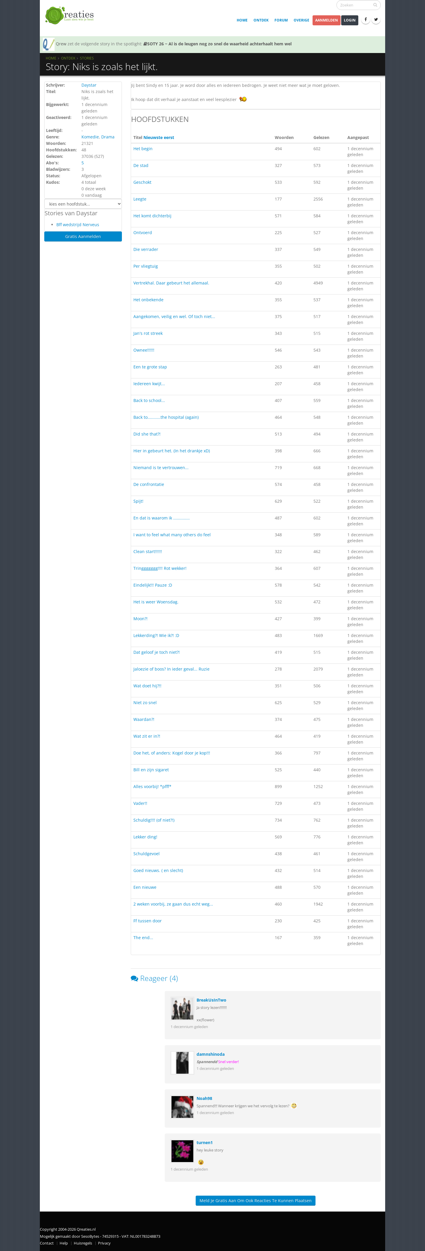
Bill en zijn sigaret (151, 769)
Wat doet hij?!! (147, 686)
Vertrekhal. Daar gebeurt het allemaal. (171, 283)
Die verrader (145, 249)
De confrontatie (148, 484)
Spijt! (138, 501)
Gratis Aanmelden (83, 236)
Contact (47, 1243)
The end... (143, 937)
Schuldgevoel (146, 853)
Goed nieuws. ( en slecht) (158, 870)
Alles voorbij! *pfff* (152, 786)
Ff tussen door (147, 921)
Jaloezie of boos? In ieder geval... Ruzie (171, 669)
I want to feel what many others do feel (172, 534)
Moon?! (140, 618)
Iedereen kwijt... (149, 383)
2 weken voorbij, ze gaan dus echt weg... (173, 904)
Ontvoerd (142, 232)
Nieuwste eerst (158, 137)
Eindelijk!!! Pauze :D (152, 585)
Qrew (61, 44)
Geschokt (142, 182)
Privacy (104, 1243)
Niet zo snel (145, 702)
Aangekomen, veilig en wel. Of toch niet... (174, 316)
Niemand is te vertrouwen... (161, 467)
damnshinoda (211, 1054)
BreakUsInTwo (211, 1000)
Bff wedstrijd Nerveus (77, 224)
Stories (87, 58)
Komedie (90, 137)
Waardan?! (143, 719)
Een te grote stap (150, 367)
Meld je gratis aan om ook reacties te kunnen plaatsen (256, 1200)
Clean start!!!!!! (147, 551)
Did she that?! (147, 434)
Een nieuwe (144, 887)
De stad (140, 165)
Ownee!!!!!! (143, 350)
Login (350, 20)
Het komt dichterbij (152, 216)
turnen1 (205, 1142)
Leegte (139, 199)
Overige (301, 20)
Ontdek (261, 20)
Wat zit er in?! (146, 736)
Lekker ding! (145, 837)
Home (242, 20)
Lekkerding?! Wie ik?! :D (156, 635)
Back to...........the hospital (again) (166, 417)
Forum (281, 20)
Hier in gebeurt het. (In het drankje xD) (171, 451)
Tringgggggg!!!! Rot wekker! (160, 568)
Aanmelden (326, 20)
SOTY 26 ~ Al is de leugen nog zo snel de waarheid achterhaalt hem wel (217, 44)
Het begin (143, 148)
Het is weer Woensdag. (156, 602)
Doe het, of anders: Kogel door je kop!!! (171, 753)
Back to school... (149, 400)
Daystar (89, 85)
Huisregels (83, 1243)
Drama (108, 137)
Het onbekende (148, 299)
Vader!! (140, 803)
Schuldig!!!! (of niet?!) (153, 820)
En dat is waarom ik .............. (161, 518)
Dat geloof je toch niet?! (156, 652)
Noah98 (204, 1098)
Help (64, 1243)
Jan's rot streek (148, 333)
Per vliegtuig (145, 266)
